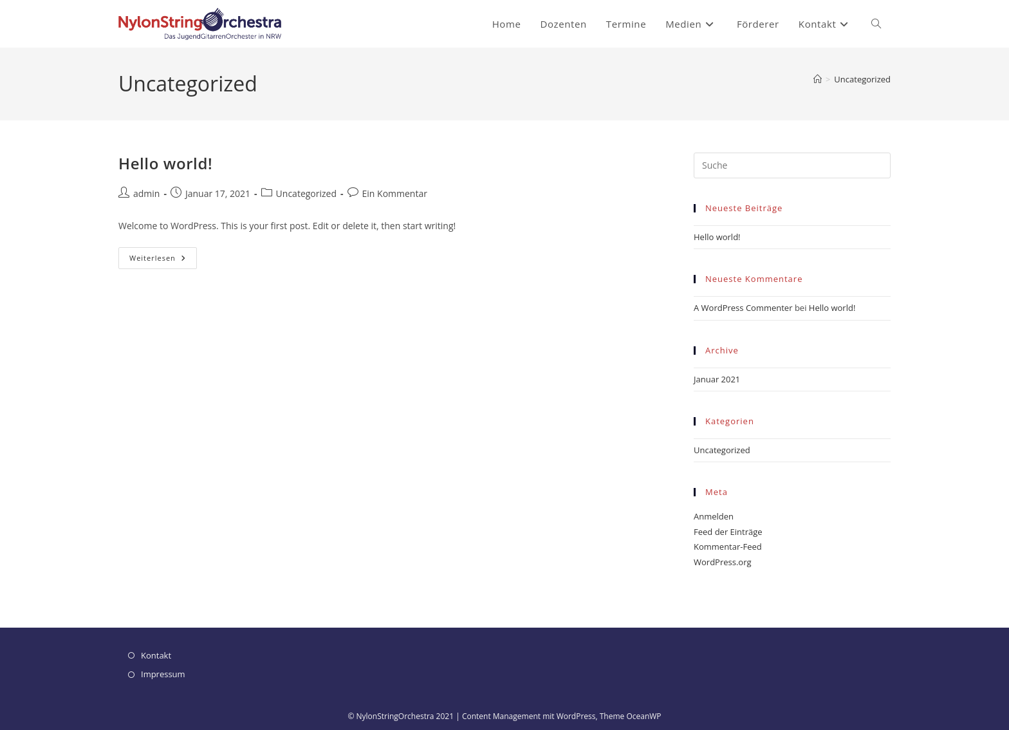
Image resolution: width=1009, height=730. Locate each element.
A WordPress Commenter (743, 308)
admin (146, 193)
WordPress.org (723, 562)
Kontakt (156, 655)
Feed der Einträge (728, 532)
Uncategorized (862, 79)
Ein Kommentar (394, 193)
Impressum (163, 674)
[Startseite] (817, 79)
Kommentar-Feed (728, 546)
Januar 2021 (717, 379)
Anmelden (714, 516)
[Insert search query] (792, 165)
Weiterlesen (163, 260)
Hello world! (165, 163)
